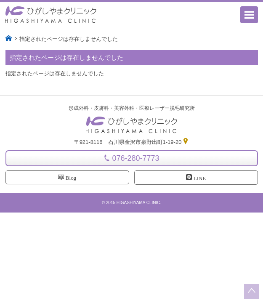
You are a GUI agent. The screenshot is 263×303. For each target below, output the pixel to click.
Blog (67, 177)
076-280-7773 (135, 158)
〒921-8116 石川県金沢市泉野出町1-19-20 (131, 142)
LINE (196, 178)
